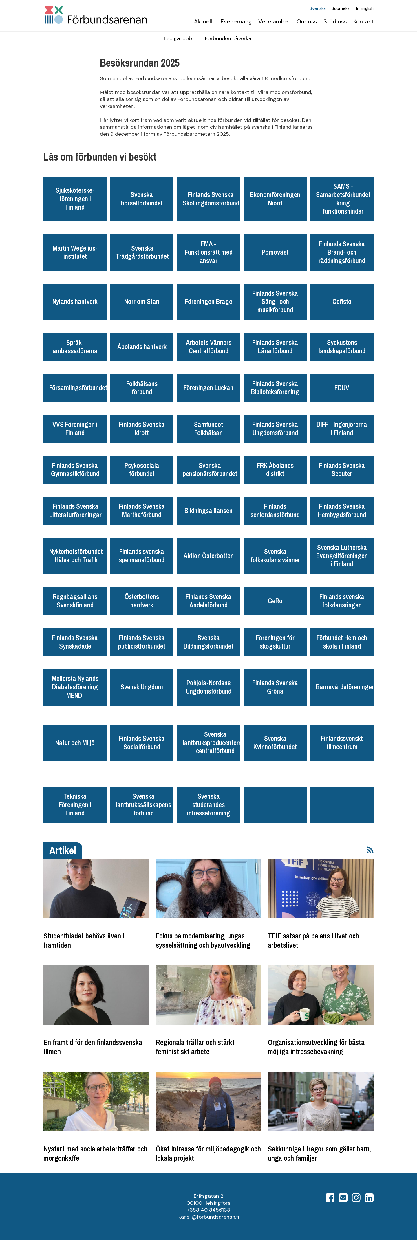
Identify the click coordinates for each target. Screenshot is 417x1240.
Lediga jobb (178, 38)
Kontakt (363, 21)
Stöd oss (335, 21)
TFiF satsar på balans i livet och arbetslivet (313, 940)
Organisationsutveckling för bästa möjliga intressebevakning (316, 1047)
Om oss (307, 21)
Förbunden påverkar (229, 38)
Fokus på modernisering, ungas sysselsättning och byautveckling (203, 940)
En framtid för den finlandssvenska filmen (92, 1047)
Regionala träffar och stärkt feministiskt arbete (195, 1047)
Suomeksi (341, 8)
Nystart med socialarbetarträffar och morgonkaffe (95, 1153)
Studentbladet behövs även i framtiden (84, 940)
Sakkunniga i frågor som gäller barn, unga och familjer (319, 1153)
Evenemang (236, 21)
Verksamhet (274, 21)
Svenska (318, 8)
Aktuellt (204, 21)
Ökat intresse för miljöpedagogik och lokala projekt (208, 1153)
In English (365, 8)
